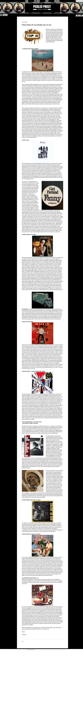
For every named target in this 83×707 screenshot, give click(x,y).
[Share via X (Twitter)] (22, 641)
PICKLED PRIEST (42, 6)
